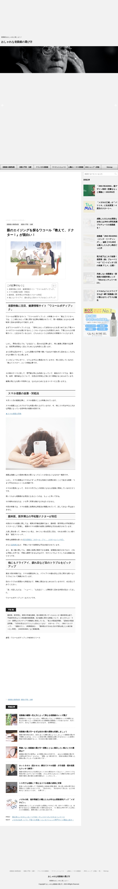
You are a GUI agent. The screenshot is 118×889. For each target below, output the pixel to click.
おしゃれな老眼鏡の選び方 (16, 42)
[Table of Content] (54, 306)
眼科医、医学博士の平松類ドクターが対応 (25, 315)
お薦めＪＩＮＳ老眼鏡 (75, 167)
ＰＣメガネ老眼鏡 (42, 167)
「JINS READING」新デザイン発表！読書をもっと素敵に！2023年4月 (107, 189)
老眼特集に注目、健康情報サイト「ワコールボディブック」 (32, 309)
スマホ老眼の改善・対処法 (19, 312)
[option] (59, 59)
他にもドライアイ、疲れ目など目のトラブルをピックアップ (32, 318)
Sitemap (109, 167)
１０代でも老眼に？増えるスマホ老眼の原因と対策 (40, 821)
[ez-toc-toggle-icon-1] (53, 306)
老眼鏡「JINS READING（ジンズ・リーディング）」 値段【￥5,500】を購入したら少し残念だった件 (107, 242)
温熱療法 (14, 582)
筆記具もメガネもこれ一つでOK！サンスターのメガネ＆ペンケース (38, 854)
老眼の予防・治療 (25, 167)
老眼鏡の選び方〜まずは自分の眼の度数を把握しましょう (43, 769)
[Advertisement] (59, 18)
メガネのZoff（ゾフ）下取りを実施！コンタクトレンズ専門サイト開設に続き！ (43, 857)
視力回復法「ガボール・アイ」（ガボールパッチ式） (44, 577)
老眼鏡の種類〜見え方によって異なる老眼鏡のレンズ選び (43, 753)
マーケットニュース (59, 167)
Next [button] (116, 105)
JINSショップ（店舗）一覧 (92, 167)
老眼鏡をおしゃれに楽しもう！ (59, 881)
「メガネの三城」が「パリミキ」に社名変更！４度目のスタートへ (107, 205)
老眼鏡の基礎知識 (9, 167)
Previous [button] (2, 105)
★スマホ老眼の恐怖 (13, 434)
